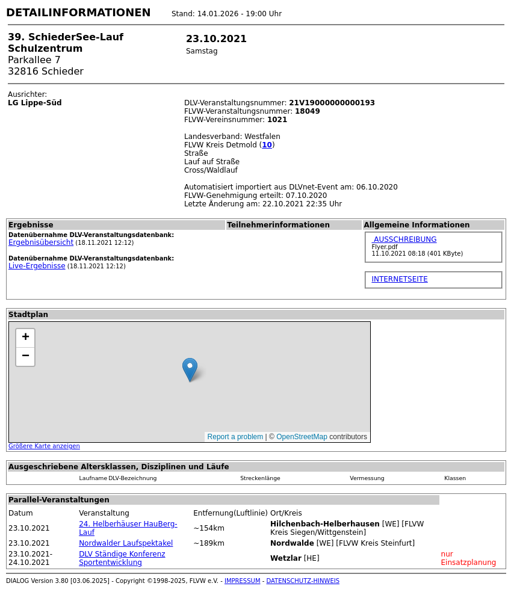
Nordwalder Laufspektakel (126, 543)
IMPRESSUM (243, 581)
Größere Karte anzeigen (44, 446)
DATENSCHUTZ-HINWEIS (303, 581)
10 (267, 145)
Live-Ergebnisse (37, 266)
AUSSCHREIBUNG (403, 239)
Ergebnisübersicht (40, 242)
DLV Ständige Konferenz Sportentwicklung (122, 558)
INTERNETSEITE (399, 279)
